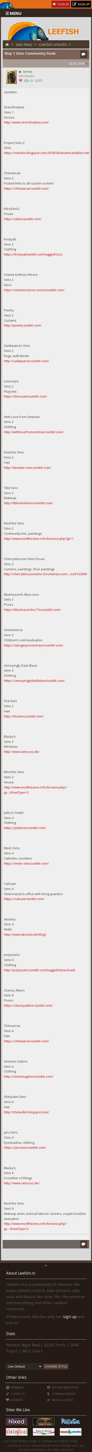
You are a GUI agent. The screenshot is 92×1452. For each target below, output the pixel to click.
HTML (74, 1441)
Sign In (61, 4)
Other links (16, 1377)
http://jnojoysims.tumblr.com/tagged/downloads (40, 970)
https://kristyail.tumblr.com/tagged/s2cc (33, 254)
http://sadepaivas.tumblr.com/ (26, 361)
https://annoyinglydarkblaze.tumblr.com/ (34, 680)
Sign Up (81, 4)
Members (15, 1387)
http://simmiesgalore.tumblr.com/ (28, 1076)
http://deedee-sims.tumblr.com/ (27, 467)
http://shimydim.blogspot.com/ (26, 1112)
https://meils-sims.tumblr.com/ (26, 863)
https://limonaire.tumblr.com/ (25, 396)
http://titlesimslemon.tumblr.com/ (28, 503)
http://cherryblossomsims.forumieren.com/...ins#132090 (45, 574)
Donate (14, 1400)
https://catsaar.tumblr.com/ (24, 899)
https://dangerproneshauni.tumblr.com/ (33, 645)
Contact (15, 1394)
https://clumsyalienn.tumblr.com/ (28, 1005)
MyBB (22, 1441)
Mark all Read (60, 1400)
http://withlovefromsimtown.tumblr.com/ (34, 432)
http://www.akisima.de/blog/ (25, 934)
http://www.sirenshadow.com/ (26, 122)
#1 (86, 63)
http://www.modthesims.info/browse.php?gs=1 (39, 538)
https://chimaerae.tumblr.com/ (26, 188)
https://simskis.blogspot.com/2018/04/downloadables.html (47, 153)
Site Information (62, 1387)
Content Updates (53, 44)
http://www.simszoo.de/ (21, 751)
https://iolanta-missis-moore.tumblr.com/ (34, 290)
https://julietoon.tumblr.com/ (25, 828)
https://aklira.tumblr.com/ (22, 219)
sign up (70, 1316)
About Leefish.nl (20, 1273)
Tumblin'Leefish (61, 1394)
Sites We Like (18, 1409)
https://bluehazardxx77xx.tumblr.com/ (32, 609)
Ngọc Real (30, 1345)
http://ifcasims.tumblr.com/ (24, 716)
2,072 (38, 81)
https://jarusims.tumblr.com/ (25, 1147)
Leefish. (64, 1441)
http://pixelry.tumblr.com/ (22, 325)
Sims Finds (24, 44)
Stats (10, 1333)
